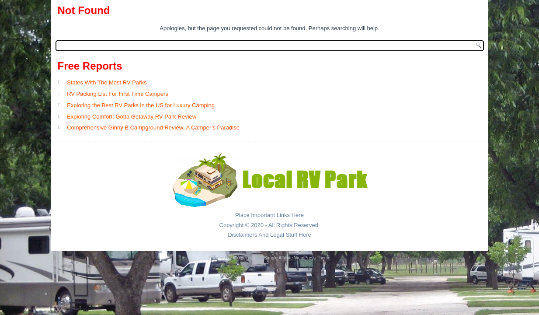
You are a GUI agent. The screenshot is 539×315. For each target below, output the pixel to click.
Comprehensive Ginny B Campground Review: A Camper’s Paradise (153, 127)
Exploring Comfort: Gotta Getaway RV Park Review (131, 116)
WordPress (243, 258)
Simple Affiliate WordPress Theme (297, 258)
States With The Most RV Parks (106, 82)
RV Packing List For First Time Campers (117, 94)
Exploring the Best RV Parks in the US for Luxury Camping (141, 105)
